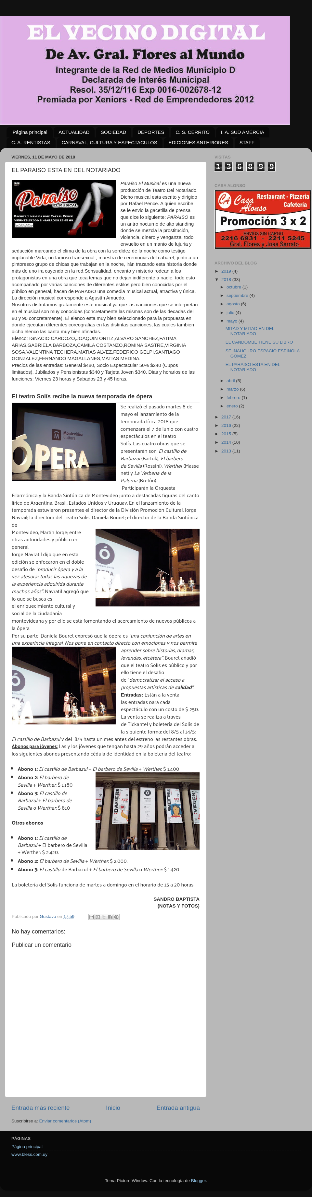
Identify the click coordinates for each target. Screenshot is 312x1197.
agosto (234, 303)
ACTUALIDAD (73, 132)
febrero (234, 397)
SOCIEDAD (113, 132)
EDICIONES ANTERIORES (198, 142)
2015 (226, 433)
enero (233, 406)
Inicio (113, 1107)
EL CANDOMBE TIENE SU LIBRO (259, 342)
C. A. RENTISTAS (30, 142)
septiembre (238, 295)
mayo (233, 321)
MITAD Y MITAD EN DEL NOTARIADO (250, 331)
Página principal (30, 132)
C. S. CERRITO (193, 132)
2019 (226, 271)
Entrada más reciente (40, 1107)
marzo (233, 389)
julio (231, 312)
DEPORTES (150, 132)
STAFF (247, 142)
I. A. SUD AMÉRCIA (242, 132)
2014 (226, 442)
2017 (226, 417)
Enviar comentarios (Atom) (65, 1121)
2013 (226, 451)
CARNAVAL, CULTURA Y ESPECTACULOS (109, 142)
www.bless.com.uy (29, 1154)
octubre (234, 287)
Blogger (198, 1180)
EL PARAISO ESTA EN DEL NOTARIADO (253, 367)
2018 (226, 279)
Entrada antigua (178, 1107)
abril (231, 380)
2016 (226, 425)
